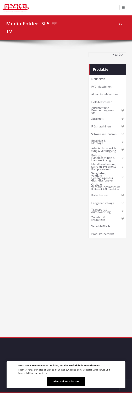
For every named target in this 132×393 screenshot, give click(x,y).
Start (121, 24)
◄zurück (117, 54)
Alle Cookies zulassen (66, 381)
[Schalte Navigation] (123, 7)
